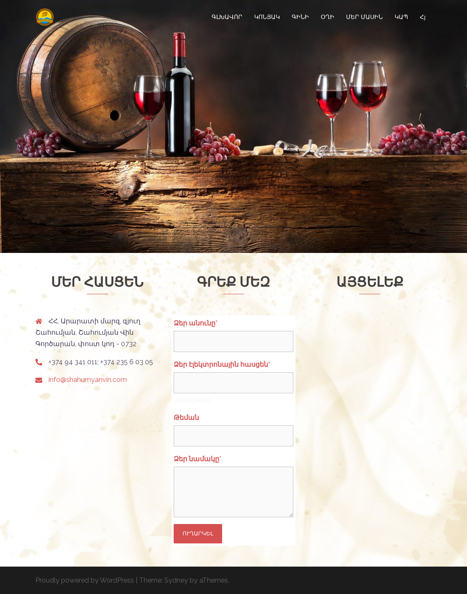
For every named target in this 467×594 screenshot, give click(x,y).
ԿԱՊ (401, 16)
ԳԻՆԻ (300, 16)
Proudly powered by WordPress (84, 580)
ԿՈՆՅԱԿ (267, 16)
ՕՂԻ (327, 16)
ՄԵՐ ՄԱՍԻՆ (364, 16)
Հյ (423, 16)
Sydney (176, 580)
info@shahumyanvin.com (87, 380)
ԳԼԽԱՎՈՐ (227, 16)
